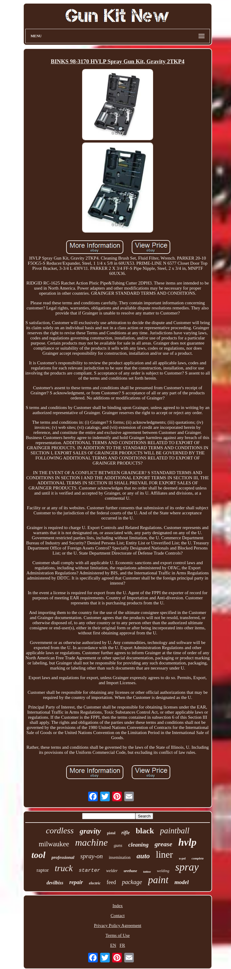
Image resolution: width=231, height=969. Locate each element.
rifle (126, 832)
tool (39, 855)
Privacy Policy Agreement (117, 925)
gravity (90, 831)
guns (118, 845)
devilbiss (55, 882)
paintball (174, 830)
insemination (120, 857)
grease (163, 844)
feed (111, 882)
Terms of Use (118, 935)
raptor (42, 870)
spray (187, 867)
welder (112, 870)
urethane (130, 871)
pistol (111, 833)
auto (143, 856)
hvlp (187, 842)
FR (122, 945)
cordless (60, 830)
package (132, 882)
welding (163, 870)
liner (164, 854)
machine (91, 842)
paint (158, 879)
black (145, 830)
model (181, 882)
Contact (118, 915)
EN (113, 945)
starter (89, 870)
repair (76, 882)
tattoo (147, 871)
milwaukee (54, 844)
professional (62, 857)
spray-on (91, 856)
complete (198, 858)
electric (95, 883)
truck (64, 868)
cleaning (138, 844)
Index (117, 905)
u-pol (182, 858)
